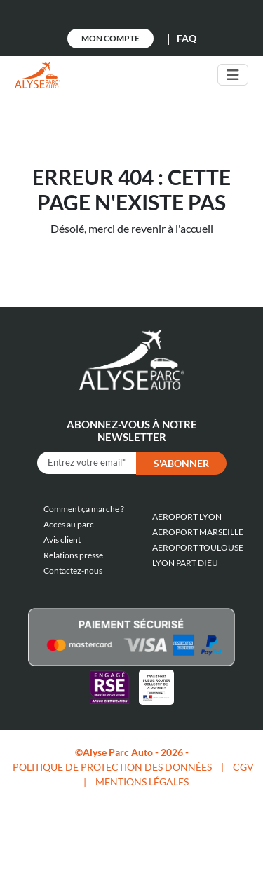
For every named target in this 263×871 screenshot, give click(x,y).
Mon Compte (110, 38)
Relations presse (73, 555)
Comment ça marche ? (83, 509)
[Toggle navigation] (232, 75)
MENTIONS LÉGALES (142, 782)
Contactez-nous (72, 570)
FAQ (186, 38)
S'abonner (181, 463)
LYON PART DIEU (185, 563)
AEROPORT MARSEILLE (197, 532)
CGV (243, 767)
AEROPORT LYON (187, 516)
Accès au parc (68, 524)
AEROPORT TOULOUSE (197, 547)
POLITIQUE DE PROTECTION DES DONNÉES (112, 767)
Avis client (62, 539)
